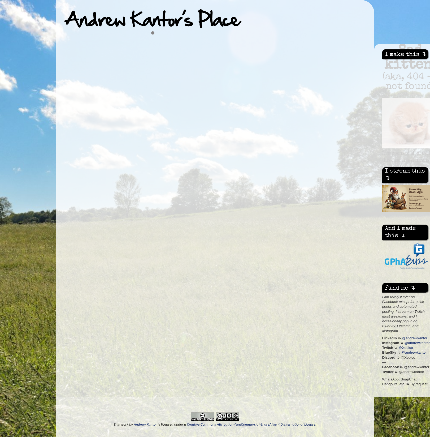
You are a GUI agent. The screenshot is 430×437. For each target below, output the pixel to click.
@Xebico (405, 348)
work (124, 424)
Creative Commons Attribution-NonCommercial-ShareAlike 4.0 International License (251, 424)
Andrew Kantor (145, 424)
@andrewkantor (415, 338)
